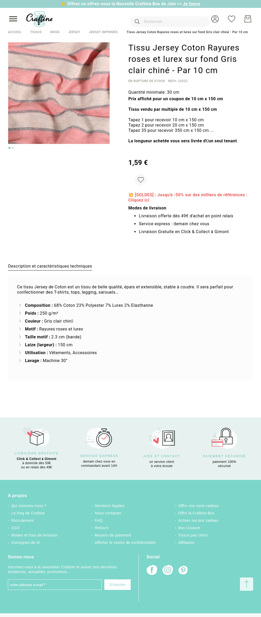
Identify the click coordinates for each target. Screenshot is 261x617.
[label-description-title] (50, 266)
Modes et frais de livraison (34, 535)
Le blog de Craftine (28, 513)
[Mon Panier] (248, 19)
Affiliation (186, 542)
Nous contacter (108, 513)
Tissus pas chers (193, 535)
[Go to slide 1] (9, 148)
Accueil (15, 32)
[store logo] (39, 19)
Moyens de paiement (113, 535)
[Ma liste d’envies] (231, 19)
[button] (215, 18)
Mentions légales (110, 506)
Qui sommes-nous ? (28, 506)
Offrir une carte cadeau (198, 506)
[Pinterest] (183, 570)
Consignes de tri (25, 542)
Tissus (36, 32)
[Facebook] (152, 570)
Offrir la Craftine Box (196, 513)
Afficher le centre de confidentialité (125, 542)
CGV (15, 528)
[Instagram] (167, 570)
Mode (54, 32)
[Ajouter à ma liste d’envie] (141, 180)
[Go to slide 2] (13, 148)
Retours (102, 528)
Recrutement (22, 520)
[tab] (50, 266)
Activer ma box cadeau (198, 520)
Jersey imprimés (103, 32)
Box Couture (189, 528)
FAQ (99, 520)
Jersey (74, 32)
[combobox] (162, 19)
